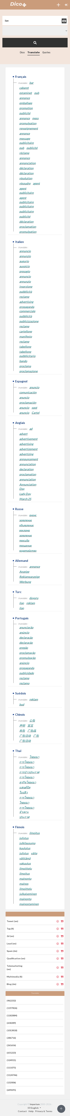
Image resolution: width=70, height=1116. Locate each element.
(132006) (11, 1082)
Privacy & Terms (43, 1111)
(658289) (11, 1023)
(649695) (11, 1090)
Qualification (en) (16, 958)
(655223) (11, 1052)
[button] (58, 5)
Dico (22, 52)
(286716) (11, 1037)
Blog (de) (11, 984)
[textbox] (35, 20)
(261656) (11, 1045)
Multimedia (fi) (14, 976)
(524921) (11, 1060)
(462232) (11, 1000)
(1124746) (12, 1075)
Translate (33, 52)
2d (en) (10, 936)
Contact (22, 1111)
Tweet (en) (12, 921)
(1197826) (12, 1008)
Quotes (46, 52)
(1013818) (12, 1030)
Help (31, 1111)
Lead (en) (11, 943)
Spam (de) (12, 951)
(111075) (11, 1067)
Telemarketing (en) (14, 967)
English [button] (33, 1107)
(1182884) (12, 1015)
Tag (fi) (10, 928)
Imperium (35, 1104)
